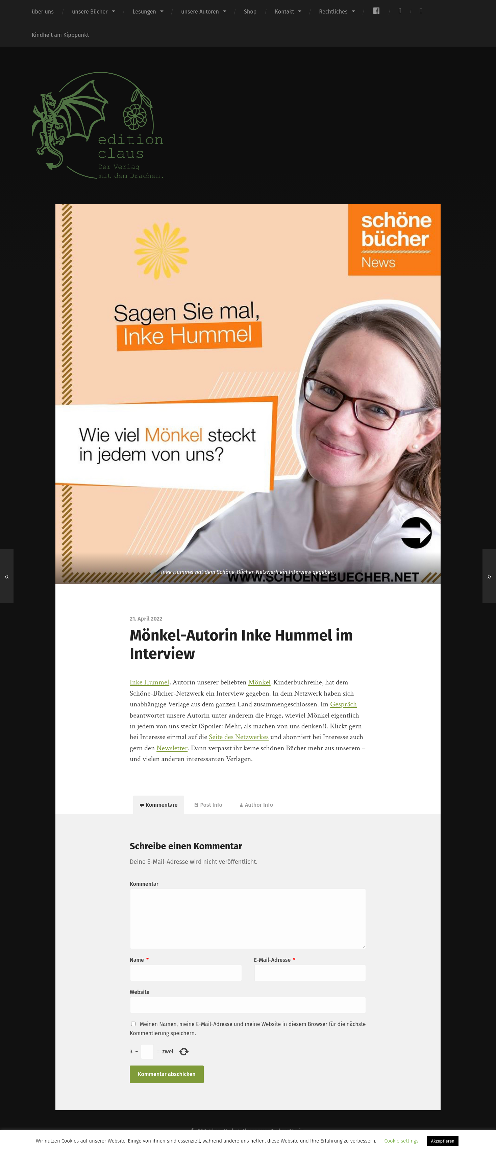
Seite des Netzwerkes (239, 737)
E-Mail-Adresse (275, 960)
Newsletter (172, 748)
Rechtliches (333, 11)
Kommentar (144, 884)
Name (139, 960)
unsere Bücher (90, 11)
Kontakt (284, 11)
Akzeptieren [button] (442, 1141)
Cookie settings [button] (401, 1141)
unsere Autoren (200, 11)
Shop (250, 11)
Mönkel (259, 682)
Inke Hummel (149, 682)
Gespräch (343, 704)
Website (139, 992)
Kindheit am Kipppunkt (60, 35)
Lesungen (144, 11)
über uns (43, 11)
